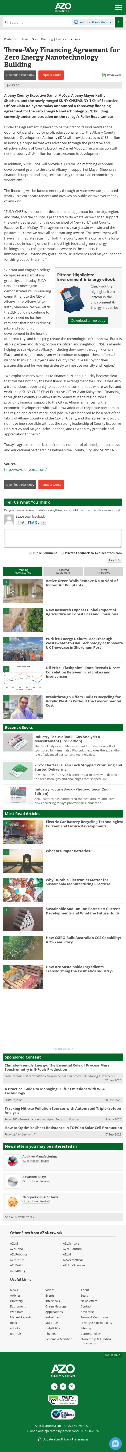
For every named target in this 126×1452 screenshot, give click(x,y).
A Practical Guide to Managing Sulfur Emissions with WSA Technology (55, 1090)
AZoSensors (71, 1243)
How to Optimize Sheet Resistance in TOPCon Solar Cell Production (63, 1127)
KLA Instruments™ (24, 1134)
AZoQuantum (72, 1249)
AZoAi (67, 1254)
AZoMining (17, 1271)
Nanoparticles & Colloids (40, 1197)
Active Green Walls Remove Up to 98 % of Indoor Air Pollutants (82, 582)
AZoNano (16, 1249)
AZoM (14, 1243)
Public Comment (45, 553)
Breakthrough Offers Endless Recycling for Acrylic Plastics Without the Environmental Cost (83, 701)
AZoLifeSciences (74, 1265)
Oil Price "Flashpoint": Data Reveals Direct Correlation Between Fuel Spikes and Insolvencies (83, 672)
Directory (16, 1301)
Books (14, 1323)
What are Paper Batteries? (69, 850)
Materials (52, 1323)
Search (85, 1295)
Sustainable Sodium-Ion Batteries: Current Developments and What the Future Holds (83, 910)
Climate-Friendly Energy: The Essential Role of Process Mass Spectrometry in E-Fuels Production (57, 1067)
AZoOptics (17, 1260)
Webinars (17, 1312)
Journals (16, 1334)
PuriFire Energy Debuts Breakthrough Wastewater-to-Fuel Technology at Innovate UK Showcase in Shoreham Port (84, 643)
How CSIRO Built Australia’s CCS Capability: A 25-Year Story (83, 939)
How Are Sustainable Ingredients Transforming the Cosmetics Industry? (79, 968)
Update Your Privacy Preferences (63, 1439)
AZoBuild (16, 1265)
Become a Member (58, 1339)
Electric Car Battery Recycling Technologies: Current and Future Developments (84, 823)
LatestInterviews (103, 571)
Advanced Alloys (34, 1177)
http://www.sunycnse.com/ (25, 469)
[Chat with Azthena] (115, 1443)
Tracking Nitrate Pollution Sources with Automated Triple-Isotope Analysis (63, 1110)
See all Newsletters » (19, 1217)
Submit (114, 559)
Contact (86, 1306)
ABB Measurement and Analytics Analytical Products (46, 1119)
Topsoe (17, 1100)
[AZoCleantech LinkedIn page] (54, 1386)
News (24, 39)
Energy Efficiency (68, 39)
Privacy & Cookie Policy (96, 1323)
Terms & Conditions (94, 1317)
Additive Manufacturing (39, 1156)
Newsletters (89, 1301)
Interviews (52, 1301)
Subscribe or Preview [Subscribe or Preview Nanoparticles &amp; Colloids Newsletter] (36, 1201)
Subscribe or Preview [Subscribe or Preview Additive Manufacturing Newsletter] (36, 1161)
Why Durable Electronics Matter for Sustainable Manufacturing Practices (78, 881)
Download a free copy (88, 320)
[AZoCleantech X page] (71, 1386)
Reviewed (114, 75)
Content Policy (91, 1334)
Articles (15, 1295)
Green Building (42, 39)
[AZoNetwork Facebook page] (63, 1386)
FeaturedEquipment (63, 571)
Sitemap (86, 1328)
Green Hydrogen (56, 1306)
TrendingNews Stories (23, 571)
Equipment (18, 1306)
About (85, 1290)
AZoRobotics (18, 1254)
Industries (52, 1317)
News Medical (73, 1260)
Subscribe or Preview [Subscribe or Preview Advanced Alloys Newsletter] (36, 1181)
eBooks (15, 1328)
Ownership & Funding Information (96, 1341)
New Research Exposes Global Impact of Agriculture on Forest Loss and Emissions (82, 611)
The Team (52, 1334)
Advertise (87, 1312)
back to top (113, 1355)
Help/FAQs (52, 1328)
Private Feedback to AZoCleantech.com (93, 553)
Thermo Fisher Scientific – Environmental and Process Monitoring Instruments (63, 1076)
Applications (54, 1312)
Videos (50, 1290)
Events (50, 1295)
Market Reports (21, 1317)
